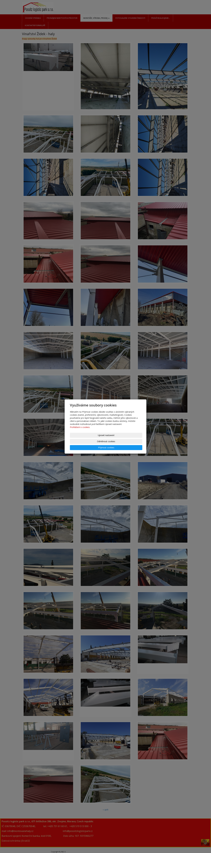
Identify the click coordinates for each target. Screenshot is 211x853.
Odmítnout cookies (106, 441)
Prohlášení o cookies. (80, 433)
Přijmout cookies (130, 441)
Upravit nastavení (82, 441)
